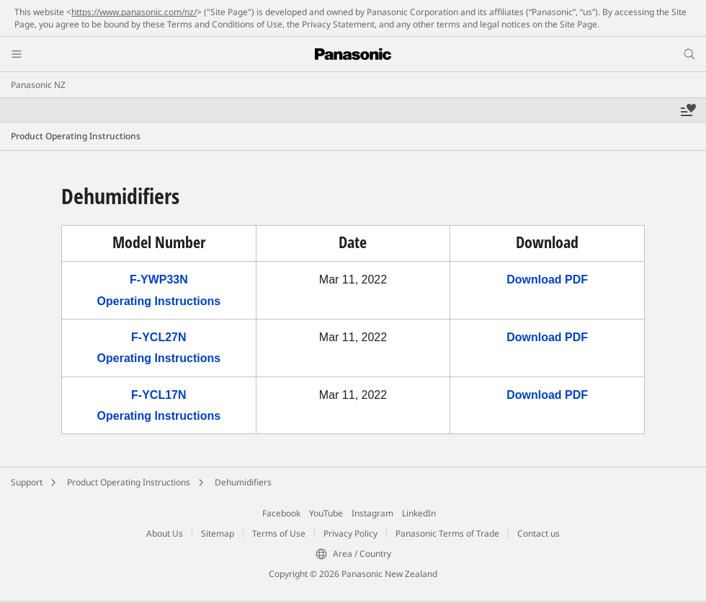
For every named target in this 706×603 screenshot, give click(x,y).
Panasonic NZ (38, 85)
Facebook (281, 513)
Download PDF (547, 279)
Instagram (372, 513)
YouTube (326, 513)
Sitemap (217, 533)
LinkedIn (419, 513)
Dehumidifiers (243, 482)
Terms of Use (278, 533)
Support (27, 482)
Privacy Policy (350, 533)
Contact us (538, 533)
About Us (164, 533)
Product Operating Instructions (128, 482)
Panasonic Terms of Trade (447, 533)
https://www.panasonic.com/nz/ (134, 12)
